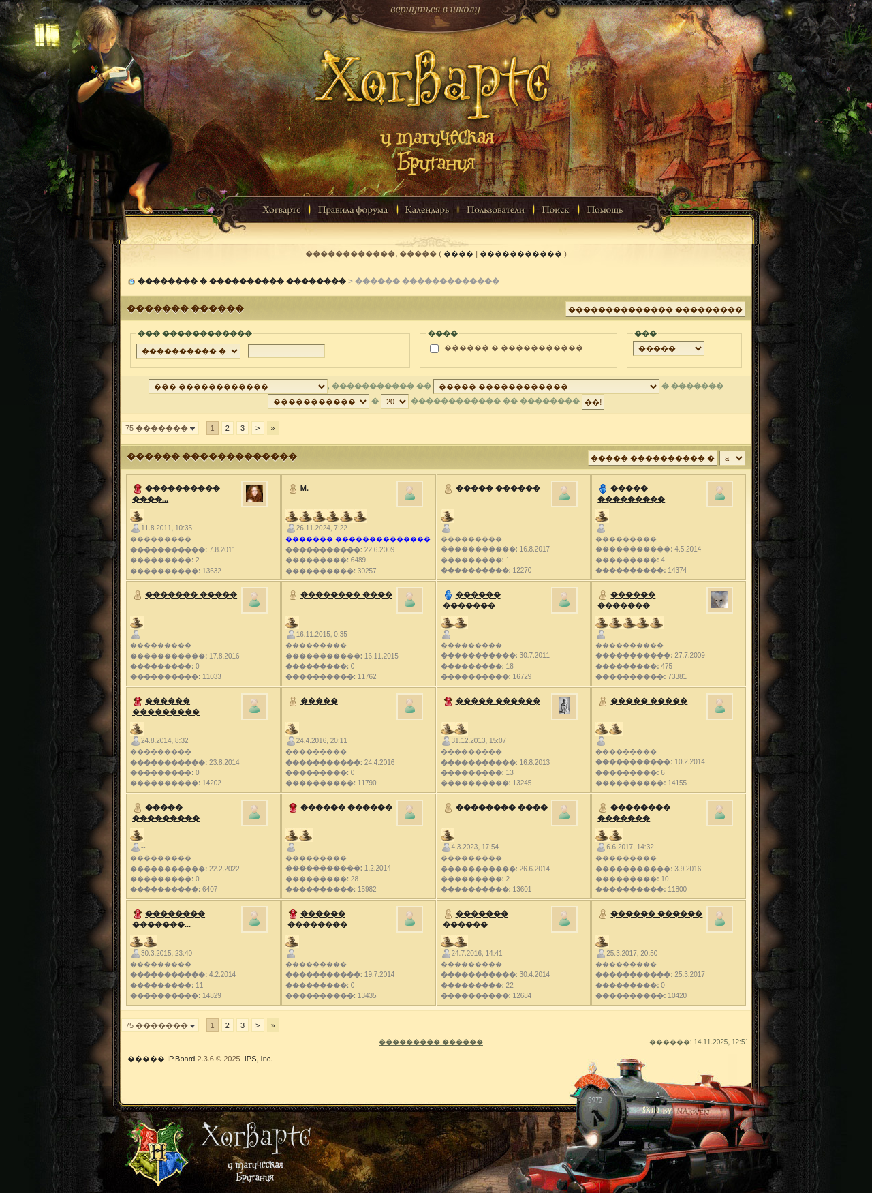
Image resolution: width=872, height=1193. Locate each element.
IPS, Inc (258, 1059)
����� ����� (648, 701)
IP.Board (181, 1059)
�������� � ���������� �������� (242, 281)
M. (304, 488)
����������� (521, 254)
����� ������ (498, 488)
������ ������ (346, 807)
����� (319, 701)
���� (458, 254)
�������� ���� (346, 594)
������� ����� (191, 594)
